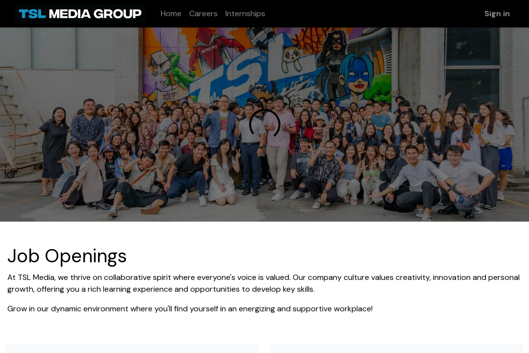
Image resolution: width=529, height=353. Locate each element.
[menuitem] (171, 14)
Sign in (497, 13)
